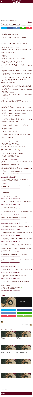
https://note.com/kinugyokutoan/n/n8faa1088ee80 (10, 204)
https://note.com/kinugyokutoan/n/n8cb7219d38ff (10, 278)
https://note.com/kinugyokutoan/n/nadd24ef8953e (10, 251)
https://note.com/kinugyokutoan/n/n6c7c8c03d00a (10, 241)
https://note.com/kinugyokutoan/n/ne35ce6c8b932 (10, 198)
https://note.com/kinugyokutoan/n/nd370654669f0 (10, 266)
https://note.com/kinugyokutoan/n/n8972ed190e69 (10, 188)
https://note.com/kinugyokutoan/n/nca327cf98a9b (10, 235)
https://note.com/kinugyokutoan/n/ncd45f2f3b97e (10, 229)
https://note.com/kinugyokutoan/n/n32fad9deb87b (10, 214)
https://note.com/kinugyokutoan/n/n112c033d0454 (10, 256)
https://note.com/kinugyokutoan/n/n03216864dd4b (10, 282)
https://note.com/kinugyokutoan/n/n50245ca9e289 (10, 245)
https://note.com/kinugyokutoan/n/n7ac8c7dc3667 (10, 193)
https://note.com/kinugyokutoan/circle (8, 177)
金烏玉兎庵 (16, 2)
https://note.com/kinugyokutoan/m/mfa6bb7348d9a (10, 290)
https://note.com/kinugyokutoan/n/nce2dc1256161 (10, 223)
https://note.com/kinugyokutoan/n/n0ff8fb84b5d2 (10, 272)
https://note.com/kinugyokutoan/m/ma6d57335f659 (10, 150)
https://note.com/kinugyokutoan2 (12, 159)
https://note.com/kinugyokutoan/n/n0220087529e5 (10, 219)
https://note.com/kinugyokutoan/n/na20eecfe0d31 (10, 262)
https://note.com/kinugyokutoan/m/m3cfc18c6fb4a (21, 173)
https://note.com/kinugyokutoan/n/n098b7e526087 (10, 208)
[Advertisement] (16, 12)
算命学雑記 (3, 295)
